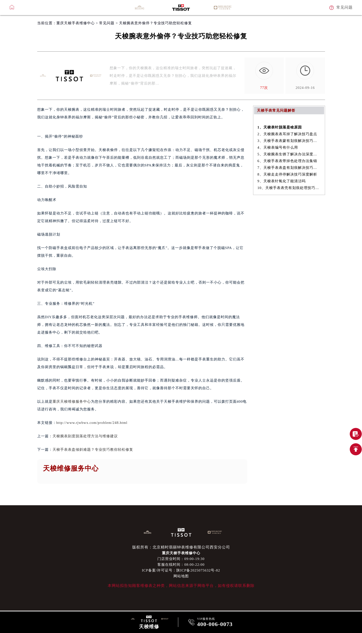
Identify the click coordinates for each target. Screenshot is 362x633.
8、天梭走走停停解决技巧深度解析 (287, 174)
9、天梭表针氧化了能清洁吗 (281, 181)
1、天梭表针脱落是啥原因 (279, 127)
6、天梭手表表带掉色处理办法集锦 (287, 161)
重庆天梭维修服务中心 (72, 401)
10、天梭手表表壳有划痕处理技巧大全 (288, 188)
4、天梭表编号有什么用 (277, 147)
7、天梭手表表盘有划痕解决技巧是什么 (288, 168)
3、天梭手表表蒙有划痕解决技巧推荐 (288, 141)
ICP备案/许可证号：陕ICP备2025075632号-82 (181, 570)
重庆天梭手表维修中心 (75, 23)
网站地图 (181, 576)
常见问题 (106, 23)
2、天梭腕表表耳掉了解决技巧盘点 (287, 134)
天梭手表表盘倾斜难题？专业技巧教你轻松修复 (93, 449)
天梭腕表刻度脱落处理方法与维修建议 (85, 436)
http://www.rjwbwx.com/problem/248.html (92, 423)
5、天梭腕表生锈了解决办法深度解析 (288, 154)
